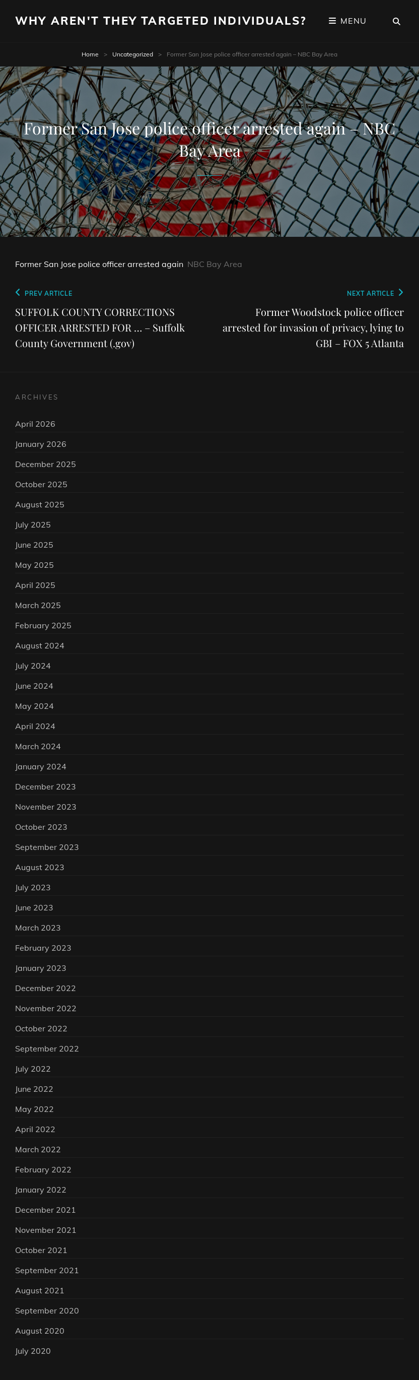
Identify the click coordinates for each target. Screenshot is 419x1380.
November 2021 (46, 1230)
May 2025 (34, 565)
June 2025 (34, 545)
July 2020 (33, 1351)
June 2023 (34, 907)
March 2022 (38, 1149)
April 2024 (35, 726)
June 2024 (34, 686)
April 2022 (35, 1129)
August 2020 (39, 1331)
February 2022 (43, 1169)
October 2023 (41, 827)
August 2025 (39, 504)
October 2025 (41, 484)
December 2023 (45, 786)
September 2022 (47, 1048)
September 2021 (47, 1270)
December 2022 (45, 988)
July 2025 (33, 524)
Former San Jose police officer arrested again (99, 264)
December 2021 (45, 1210)
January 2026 (40, 444)
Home (90, 54)
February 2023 (43, 948)
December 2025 (45, 464)
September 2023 (47, 847)
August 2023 (39, 867)
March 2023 (38, 928)
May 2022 (34, 1109)
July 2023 (33, 887)
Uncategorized (132, 54)
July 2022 (33, 1069)
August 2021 (39, 1290)
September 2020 (47, 1310)
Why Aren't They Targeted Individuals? (160, 21)
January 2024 (40, 766)
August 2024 (39, 645)
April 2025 (35, 585)
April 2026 (35, 424)
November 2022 (46, 1008)
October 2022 (41, 1028)
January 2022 (40, 1190)
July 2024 (33, 666)
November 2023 (46, 807)
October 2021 (41, 1250)
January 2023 (40, 968)
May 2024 (34, 706)
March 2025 (38, 605)
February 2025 (43, 625)
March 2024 (38, 746)
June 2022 (34, 1089)
